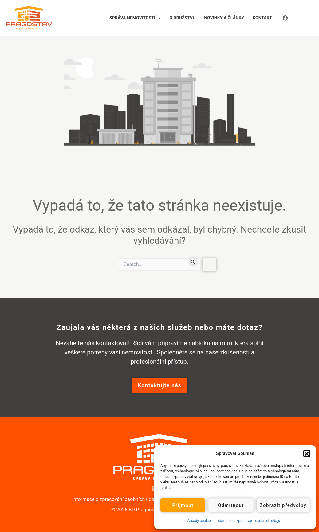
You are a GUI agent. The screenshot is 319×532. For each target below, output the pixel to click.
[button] (307, 453)
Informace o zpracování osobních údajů (248, 520)
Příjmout (182, 505)
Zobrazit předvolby (283, 505)
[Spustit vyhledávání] (193, 261)
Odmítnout (231, 505)
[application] (158, 18)
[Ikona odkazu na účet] (297, 17)
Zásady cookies (199, 520)
